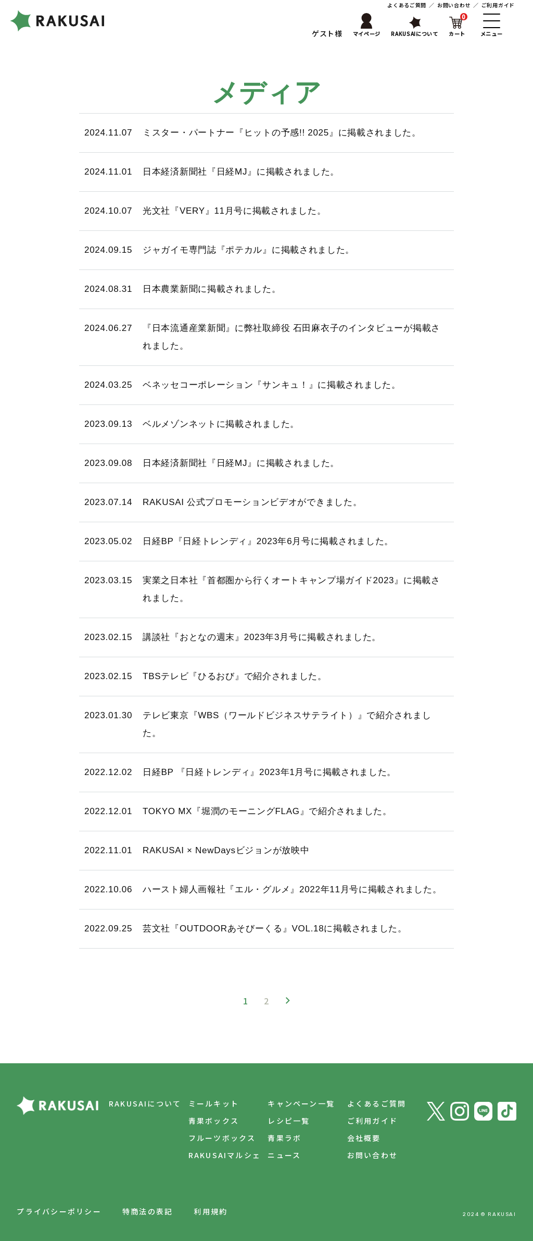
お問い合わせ (454, 5)
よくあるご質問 (406, 5)
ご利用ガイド (498, 5)
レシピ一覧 (282, 1120)
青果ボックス (203, 1120)
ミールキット (203, 1103)
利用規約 (210, 1211)
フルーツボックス (212, 1138)
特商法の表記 (147, 1211)
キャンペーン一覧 (294, 1103)
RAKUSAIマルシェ (214, 1155)
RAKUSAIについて (131, 1103)
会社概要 (360, 1138)
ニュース (277, 1155)
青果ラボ (278, 1138)
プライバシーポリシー (59, 1211)
